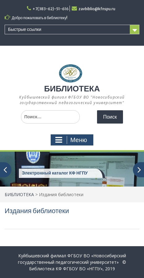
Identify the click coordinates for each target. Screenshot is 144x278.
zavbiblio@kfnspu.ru (96, 8)
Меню (71, 140)
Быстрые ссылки (24, 29)
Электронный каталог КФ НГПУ (55, 173)
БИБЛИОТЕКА (72, 88)
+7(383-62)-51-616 (50, 8)
